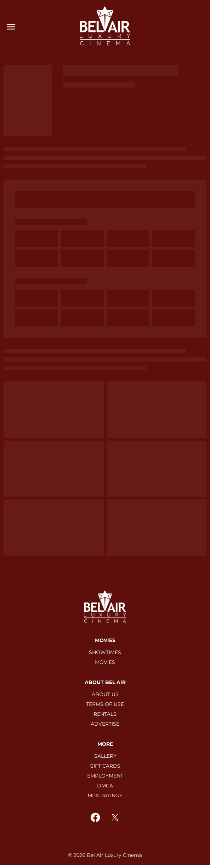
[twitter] (115, 817)
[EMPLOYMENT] (105, 776)
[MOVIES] (105, 662)
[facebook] (95, 817)
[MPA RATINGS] (105, 795)
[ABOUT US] (105, 694)
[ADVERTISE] (105, 724)
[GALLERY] (105, 756)
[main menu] (11, 27)
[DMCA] (105, 786)
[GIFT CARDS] (105, 766)
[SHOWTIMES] (105, 652)
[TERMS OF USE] (105, 704)
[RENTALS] (105, 714)
